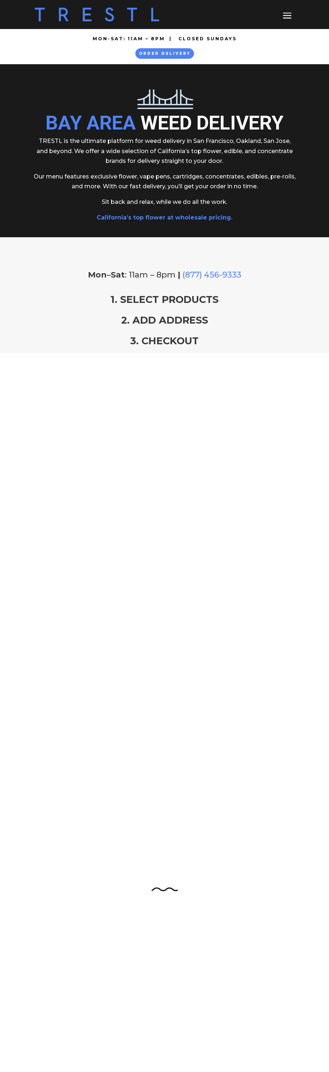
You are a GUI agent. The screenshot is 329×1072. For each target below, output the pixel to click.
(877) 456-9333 (211, 275)
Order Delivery (164, 53)
